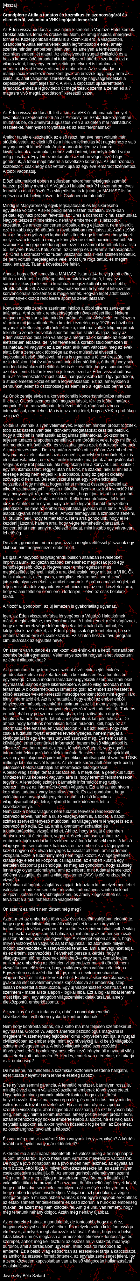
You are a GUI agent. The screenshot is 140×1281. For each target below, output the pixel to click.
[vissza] (10, 5)
